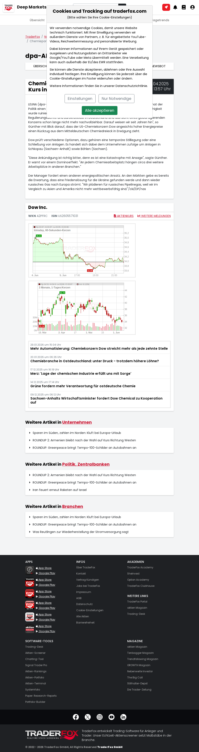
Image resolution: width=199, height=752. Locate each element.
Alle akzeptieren (99, 110)
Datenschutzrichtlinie (131, 86)
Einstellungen (80, 98)
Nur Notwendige (116, 98)
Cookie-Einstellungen (65, 78)
